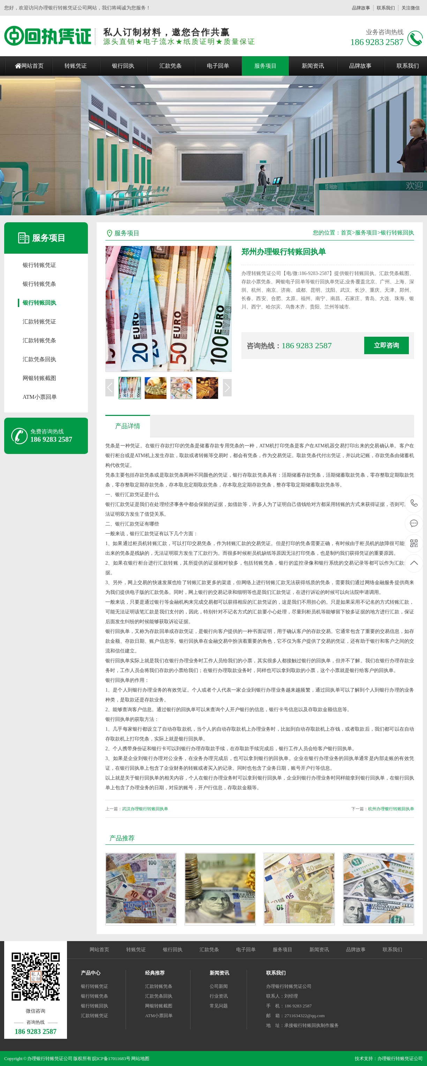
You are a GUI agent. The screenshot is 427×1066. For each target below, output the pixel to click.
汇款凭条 (170, 66)
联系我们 (386, 7)
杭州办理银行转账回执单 (391, 808)
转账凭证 (76, 66)
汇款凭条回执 (39, 359)
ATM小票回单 (40, 397)
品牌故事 (361, 7)
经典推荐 (155, 973)
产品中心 (90, 973)
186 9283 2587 (414, 503)
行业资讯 (219, 996)
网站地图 (140, 1058)
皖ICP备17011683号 (111, 1058)
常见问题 (219, 1005)
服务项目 (265, 66)
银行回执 (123, 66)
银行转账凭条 (39, 284)
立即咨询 (386, 345)
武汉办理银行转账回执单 (145, 808)
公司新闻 (219, 986)
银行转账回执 (39, 303)
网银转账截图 (39, 378)
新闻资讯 (313, 66)
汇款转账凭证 (39, 322)
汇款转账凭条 (39, 340)
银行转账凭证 (39, 265)
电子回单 (218, 66)
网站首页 (32, 66)
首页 (346, 233)
